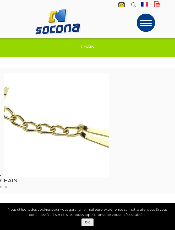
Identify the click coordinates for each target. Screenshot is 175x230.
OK (87, 222)
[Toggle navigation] (146, 23)
